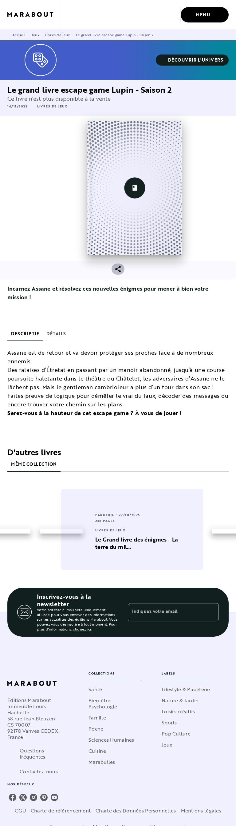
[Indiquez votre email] (165, 612)
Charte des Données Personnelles (136, 810)
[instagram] (33, 797)
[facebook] (12, 797)
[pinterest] (44, 797)
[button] (192, 60)
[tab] (25, 333)
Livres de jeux (57, 35)
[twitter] (23, 797)
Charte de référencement (61, 810)
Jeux (35, 35)
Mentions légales (201, 810)
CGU (20, 810)
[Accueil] (33, 14)
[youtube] (54, 797)
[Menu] (205, 14)
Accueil (19, 35)
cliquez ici (82, 629)
